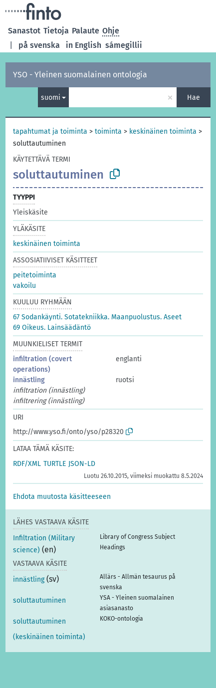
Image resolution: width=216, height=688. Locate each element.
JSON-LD (81, 463)
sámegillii (123, 45)
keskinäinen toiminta (163, 131)
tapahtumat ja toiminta (50, 131)
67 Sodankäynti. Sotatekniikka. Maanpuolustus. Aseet (97, 317)
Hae (193, 97)
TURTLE (54, 463)
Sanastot (24, 30)
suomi (50, 97)
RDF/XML (27, 463)
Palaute (85, 30)
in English (83, 45)
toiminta (108, 131)
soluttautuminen (39, 600)
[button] (62, 496)
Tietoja (56, 30)
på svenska (39, 45)
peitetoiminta (34, 275)
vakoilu (24, 285)
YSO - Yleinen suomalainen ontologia (80, 74)
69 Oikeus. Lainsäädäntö (52, 327)
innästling (29, 380)
